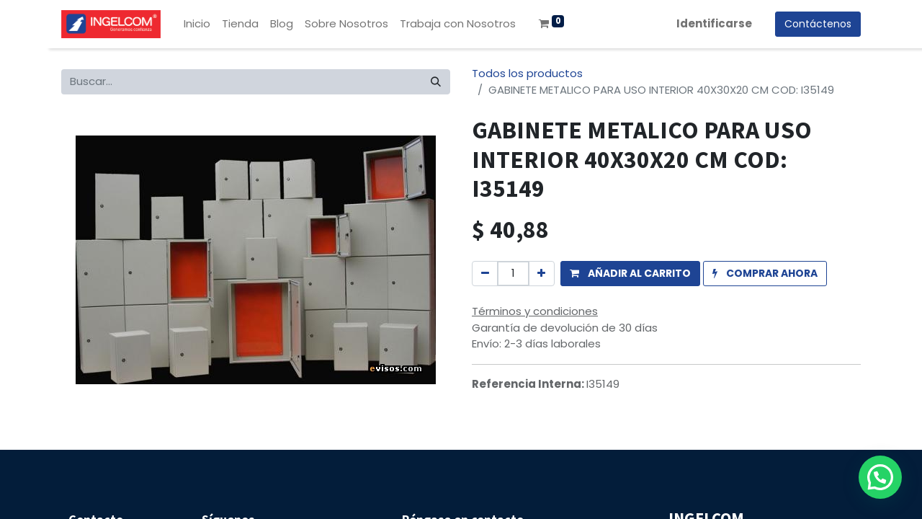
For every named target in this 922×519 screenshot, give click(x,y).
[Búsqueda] (435, 81)
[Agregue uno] (541, 273)
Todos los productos (527, 73)
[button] (630, 273)
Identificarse (714, 23)
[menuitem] (197, 24)
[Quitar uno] (485, 273)
